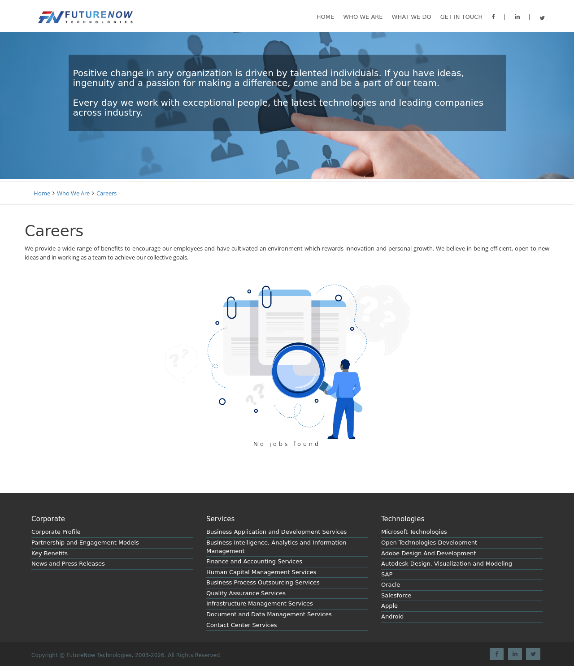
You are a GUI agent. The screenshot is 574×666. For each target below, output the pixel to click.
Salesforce (396, 595)
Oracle (390, 584)
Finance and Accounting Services (254, 561)
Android (392, 616)
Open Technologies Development (429, 542)
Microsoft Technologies (414, 531)
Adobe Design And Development (428, 553)
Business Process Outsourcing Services (263, 582)
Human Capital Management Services (261, 572)
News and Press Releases (68, 563)
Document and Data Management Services (269, 614)
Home (325, 16)
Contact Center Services (241, 625)
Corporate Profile (56, 531)
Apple (389, 605)
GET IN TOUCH (461, 16)
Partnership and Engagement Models (85, 542)
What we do (411, 16)
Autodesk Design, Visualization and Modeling (446, 563)
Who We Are (73, 193)
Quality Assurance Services (246, 593)
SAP (386, 574)
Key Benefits (49, 553)
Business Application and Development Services (276, 531)
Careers (106, 193)
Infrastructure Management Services (259, 603)
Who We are (363, 16)
